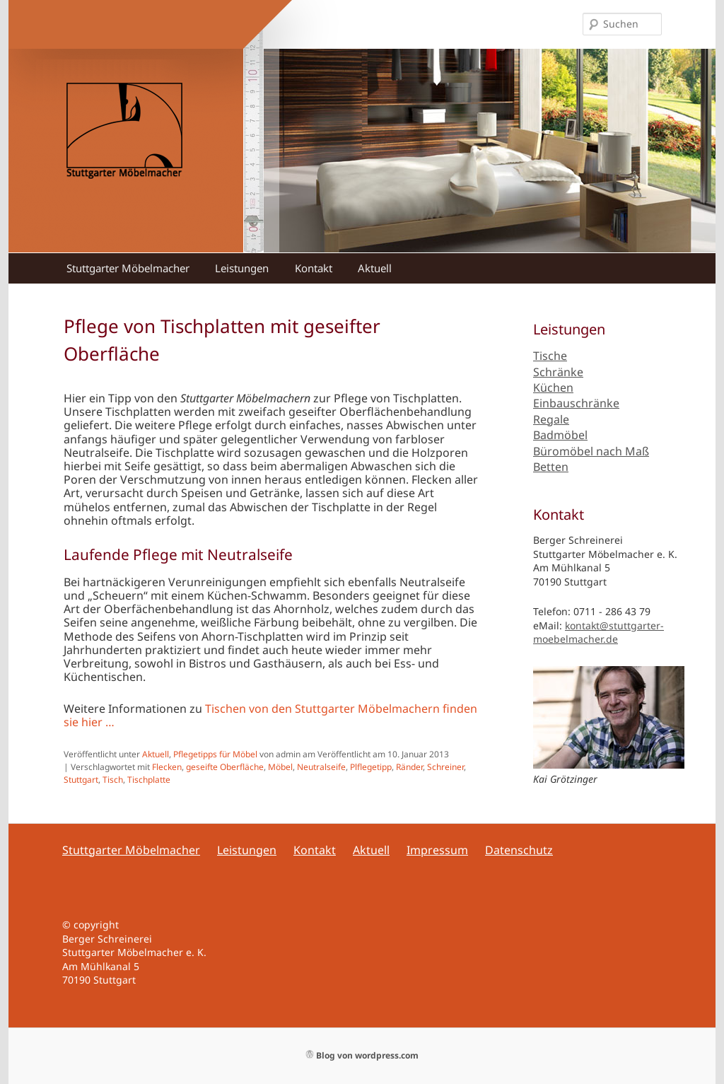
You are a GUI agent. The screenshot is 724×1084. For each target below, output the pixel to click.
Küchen (553, 387)
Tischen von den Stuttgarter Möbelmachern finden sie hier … (270, 715)
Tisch (113, 780)
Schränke (558, 372)
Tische (550, 355)
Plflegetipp (371, 767)
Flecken (167, 767)
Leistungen (242, 268)
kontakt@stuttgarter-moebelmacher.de (598, 632)
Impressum (437, 850)
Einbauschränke (576, 403)
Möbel (280, 767)
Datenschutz (519, 850)
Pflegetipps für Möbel (215, 754)
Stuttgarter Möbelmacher (127, 268)
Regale (551, 419)
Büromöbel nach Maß (591, 451)
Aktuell (375, 268)
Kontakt (313, 268)
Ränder (409, 767)
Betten (550, 466)
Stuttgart (81, 780)
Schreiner (445, 767)
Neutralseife (321, 767)
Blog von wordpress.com (362, 1055)
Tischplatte (148, 780)
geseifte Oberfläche (225, 767)
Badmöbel (560, 435)
